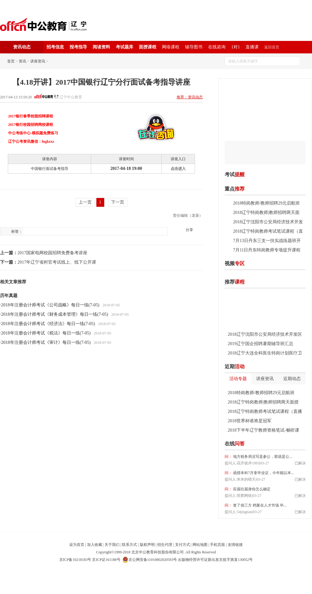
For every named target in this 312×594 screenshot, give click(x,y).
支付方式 (182, 544)
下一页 (117, 202)
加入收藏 (94, 544)
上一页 (85, 202)
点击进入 (178, 168)
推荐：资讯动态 (190, 97)
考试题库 (124, 47)
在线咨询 (217, 47)
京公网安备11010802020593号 (149, 560)
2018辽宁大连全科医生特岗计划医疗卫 (265, 353)
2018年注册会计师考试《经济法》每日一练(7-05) (48, 323)
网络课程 (170, 47)
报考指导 (78, 47)
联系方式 (129, 544)
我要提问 (296, 444)
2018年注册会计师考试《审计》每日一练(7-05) (46, 342)
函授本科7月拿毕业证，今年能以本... (263, 473)
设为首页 (76, 544)
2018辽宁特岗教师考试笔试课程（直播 (265, 411)
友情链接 (235, 544)
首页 (11, 61)
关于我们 (112, 544)
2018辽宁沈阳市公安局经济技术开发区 (265, 334)
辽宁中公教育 (71, 97)
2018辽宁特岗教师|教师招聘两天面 (266, 212)
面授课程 (147, 47)
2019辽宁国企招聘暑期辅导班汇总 (260, 343)
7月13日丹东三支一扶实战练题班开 (267, 240)
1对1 (235, 47)
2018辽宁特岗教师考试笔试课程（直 (268, 231)
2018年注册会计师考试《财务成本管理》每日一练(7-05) (54, 314)
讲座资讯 (37, 61)
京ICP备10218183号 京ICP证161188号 (89, 559)
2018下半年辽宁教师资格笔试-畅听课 (263, 430)
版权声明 (147, 544)
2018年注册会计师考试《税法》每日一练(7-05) (46, 333)
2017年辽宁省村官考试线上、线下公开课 (56, 262)
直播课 (252, 47)
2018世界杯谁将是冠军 (249, 420)
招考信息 (55, 47)
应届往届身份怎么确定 (251, 489)
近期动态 (292, 378)
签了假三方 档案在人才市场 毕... (259, 505)
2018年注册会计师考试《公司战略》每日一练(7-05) (50, 305)
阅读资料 (101, 47)
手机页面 (217, 544)
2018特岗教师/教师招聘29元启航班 (266, 203)
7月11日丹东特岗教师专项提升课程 (266, 250)
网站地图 (200, 544)
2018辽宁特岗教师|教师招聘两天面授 (263, 402)
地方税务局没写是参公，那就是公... (262, 456)
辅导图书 (193, 47)
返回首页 (271, 47)
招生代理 (164, 544)
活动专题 (238, 378)
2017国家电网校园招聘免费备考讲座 (52, 252)
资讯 (22, 61)
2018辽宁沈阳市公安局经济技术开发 (268, 222)
